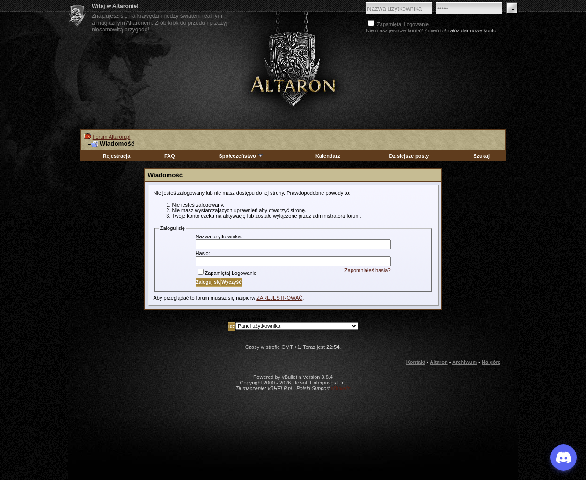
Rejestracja (117, 156)
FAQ (169, 156)
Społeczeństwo (241, 156)
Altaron (293, 68)
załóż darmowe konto (471, 30)
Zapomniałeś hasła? (367, 270)
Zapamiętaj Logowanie (227, 273)
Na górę (491, 362)
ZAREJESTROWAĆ (279, 298)
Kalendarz (327, 156)
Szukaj (481, 156)
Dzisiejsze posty (409, 156)
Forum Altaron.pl (112, 137)
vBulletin (341, 388)
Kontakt (415, 362)
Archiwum (464, 362)
